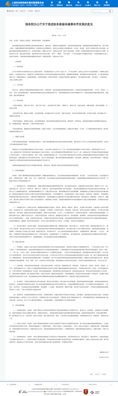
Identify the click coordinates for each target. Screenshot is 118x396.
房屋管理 (107, 3)
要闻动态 (60, 3)
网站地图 (46, 394)
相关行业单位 (93, 384)
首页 (51, 3)
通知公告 (69, 3)
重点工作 (97, 3)
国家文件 (37, 11)
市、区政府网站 (11, 384)
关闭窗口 (104, 374)
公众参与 (88, 3)
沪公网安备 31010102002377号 (55, 391)
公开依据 (30, 11)
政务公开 (78, 3)
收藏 (91, 374)
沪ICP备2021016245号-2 (36, 391)
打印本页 (97, 374)
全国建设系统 (38, 384)
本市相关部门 (65, 384)
